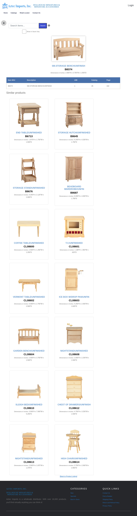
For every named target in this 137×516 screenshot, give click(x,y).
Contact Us (36, 13)
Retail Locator (25, 13)
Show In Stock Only (33, 31)
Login (131, 5)
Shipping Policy (108, 499)
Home (6, 13)
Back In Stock (75, 499)
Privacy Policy (107, 506)
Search (42, 26)
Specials (73, 496)
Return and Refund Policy (111, 502)
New (72, 493)
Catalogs (14, 13)
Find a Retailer (107, 496)
